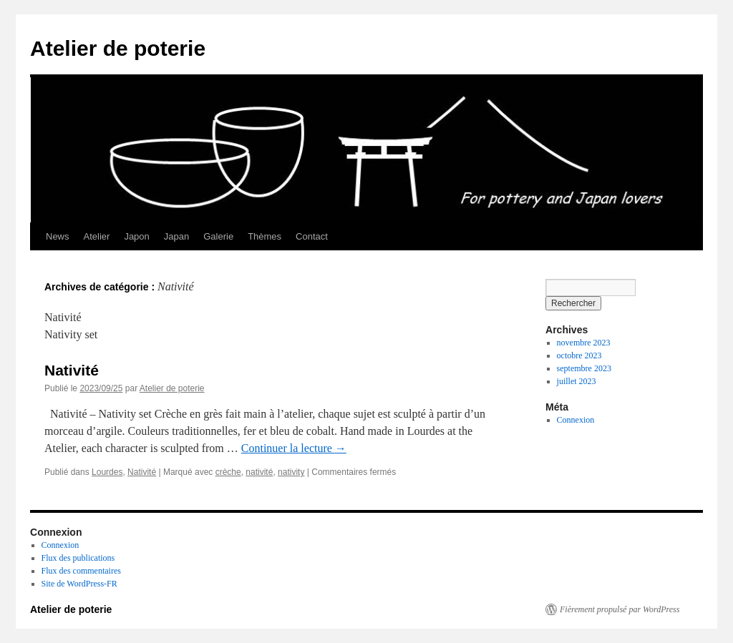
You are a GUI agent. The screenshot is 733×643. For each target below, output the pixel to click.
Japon (136, 236)
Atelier (97, 236)
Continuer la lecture (293, 448)
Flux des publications (78, 558)
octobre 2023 (579, 355)
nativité (259, 472)
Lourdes (107, 472)
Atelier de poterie (117, 48)
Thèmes (264, 236)
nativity (291, 472)
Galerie (218, 236)
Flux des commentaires (81, 571)
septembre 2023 (584, 368)
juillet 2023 (576, 381)
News (57, 236)
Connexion (576, 420)
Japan (176, 236)
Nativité (71, 370)
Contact (312, 236)
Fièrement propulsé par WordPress (619, 609)
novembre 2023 (584, 343)
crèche (228, 472)
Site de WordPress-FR (79, 584)
